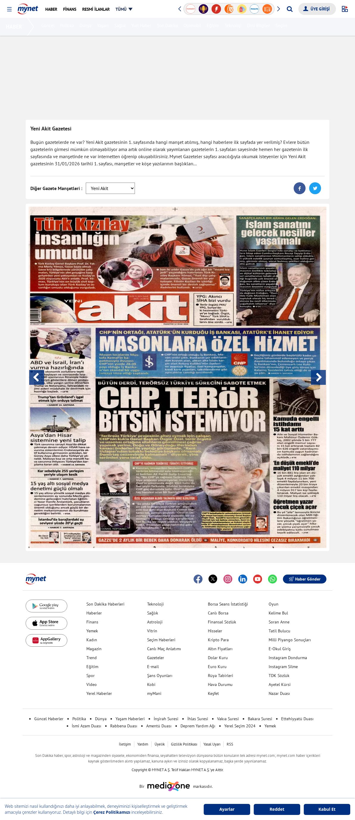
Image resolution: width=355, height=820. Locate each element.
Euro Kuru (217, 666)
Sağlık (121, 27)
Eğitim (214, 27)
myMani (154, 693)
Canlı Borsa (218, 613)
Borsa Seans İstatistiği (228, 604)
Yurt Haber (142, 27)
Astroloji (155, 622)
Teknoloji (233, 27)
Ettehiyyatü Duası (297, 718)
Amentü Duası (159, 726)
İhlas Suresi (197, 718)
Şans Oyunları (159, 675)
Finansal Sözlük (222, 622)
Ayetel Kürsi (280, 684)
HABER (15, 26)
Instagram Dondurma (288, 657)
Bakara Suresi (260, 718)
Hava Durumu (220, 684)
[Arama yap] (290, 8)
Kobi (151, 684)
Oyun (273, 604)
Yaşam (104, 27)
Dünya (86, 27)
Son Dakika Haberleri (105, 604)
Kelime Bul (278, 613)
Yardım (142, 744)
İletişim (125, 744)
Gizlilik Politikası (184, 744)
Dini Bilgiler (259, 27)
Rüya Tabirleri (220, 675)
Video (91, 684)
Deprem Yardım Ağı (197, 726)
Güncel (48, 27)
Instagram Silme (283, 666)
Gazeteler (155, 657)
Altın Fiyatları (220, 648)
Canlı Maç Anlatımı (164, 648)
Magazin (94, 648)
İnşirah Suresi (166, 718)
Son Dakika (168, 27)
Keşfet (213, 693)
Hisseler (215, 631)
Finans (92, 622)
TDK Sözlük (279, 675)
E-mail (153, 666)
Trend (91, 657)
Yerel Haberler (99, 693)
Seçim (282, 27)
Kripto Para (218, 639)
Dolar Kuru (218, 657)
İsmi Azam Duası (86, 726)
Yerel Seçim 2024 (240, 726)
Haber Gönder (304, 579)
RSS (230, 744)
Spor (90, 675)
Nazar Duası (279, 693)
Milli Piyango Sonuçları (290, 639)
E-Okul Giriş (280, 648)
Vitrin (152, 631)
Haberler (94, 613)
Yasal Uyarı (211, 744)
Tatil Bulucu (279, 631)
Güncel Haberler (48, 718)
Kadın (91, 639)
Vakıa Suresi (228, 718)
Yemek (92, 631)
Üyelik (160, 744)
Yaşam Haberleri (130, 718)
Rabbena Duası (123, 726)
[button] (9, 9)
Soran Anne (279, 622)
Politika (68, 27)
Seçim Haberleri (161, 639)
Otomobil (193, 27)
